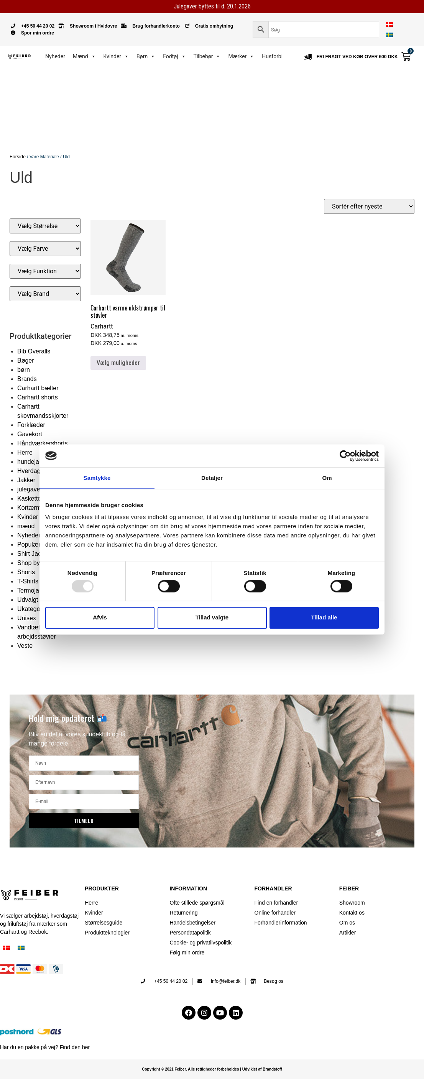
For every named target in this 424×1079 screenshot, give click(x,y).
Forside (17, 156)
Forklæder (31, 424)
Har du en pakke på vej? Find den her (45, 1047)
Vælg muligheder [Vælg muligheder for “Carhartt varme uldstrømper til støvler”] (118, 362)
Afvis (100, 617)
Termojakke (33, 590)
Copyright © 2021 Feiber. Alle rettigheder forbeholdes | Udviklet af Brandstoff (212, 1069)
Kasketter (30, 498)
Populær (28, 544)
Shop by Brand (37, 562)
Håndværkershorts (42, 443)
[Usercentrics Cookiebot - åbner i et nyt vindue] (345, 455)
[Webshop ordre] (369, 206)
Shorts (26, 571)
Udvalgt (27, 599)
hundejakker (34, 461)
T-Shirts (27, 581)
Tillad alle (324, 617)
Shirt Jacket (33, 553)
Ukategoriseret (37, 608)
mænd (26, 525)
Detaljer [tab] (212, 478)
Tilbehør (207, 56)
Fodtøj (174, 56)
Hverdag (28, 470)
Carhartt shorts (37, 397)
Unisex (26, 617)
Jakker (26, 479)
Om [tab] (327, 478)
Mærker (241, 56)
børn (23, 369)
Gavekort (29, 433)
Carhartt (101, 326)
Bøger (25, 360)
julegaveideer (35, 489)
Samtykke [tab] (97, 478)
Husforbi (272, 56)
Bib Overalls (33, 351)
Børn (145, 56)
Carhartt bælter (38, 387)
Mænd (84, 56)
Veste (25, 645)
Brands (27, 378)
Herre (25, 452)
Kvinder (116, 56)
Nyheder (55, 56)
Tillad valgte (212, 617)
